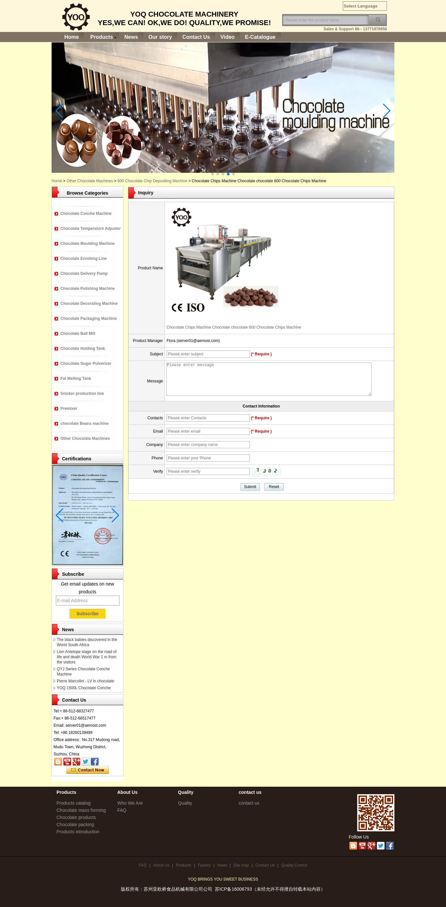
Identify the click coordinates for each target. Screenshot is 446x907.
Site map (241, 865)
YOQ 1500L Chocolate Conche (84, 688)
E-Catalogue (260, 37)
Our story (160, 37)
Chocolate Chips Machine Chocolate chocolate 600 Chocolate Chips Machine (234, 327)
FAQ (121, 810)
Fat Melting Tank (75, 378)
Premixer (68, 408)
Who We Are (130, 803)
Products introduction (78, 831)
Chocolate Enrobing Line (83, 258)
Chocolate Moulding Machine (87, 243)
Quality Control (294, 865)
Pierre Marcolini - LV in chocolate (85, 681)
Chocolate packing (75, 824)
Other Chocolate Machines (90, 181)
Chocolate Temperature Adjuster (90, 228)
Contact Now (88, 770)
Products (101, 37)
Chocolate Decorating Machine (89, 303)
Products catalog (73, 803)
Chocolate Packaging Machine (88, 318)
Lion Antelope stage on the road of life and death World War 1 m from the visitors (87, 656)
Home (71, 37)
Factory (204, 865)
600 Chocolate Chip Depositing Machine (152, 181)
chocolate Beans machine (84, 423)
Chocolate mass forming (81, 810)
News (131, 37)
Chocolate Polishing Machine (87, 288)
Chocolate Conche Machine (86, 213)
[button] (212, 174)
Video (227, 37)
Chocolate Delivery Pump (84, 273)
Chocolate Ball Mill (77, 333)
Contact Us (196, 37)
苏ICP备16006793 (233, 889)
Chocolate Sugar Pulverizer (85, 363)
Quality (185, 803)
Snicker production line (82, 393)
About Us (161, 865)
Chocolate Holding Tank (82, 348)
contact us (249, 803)
